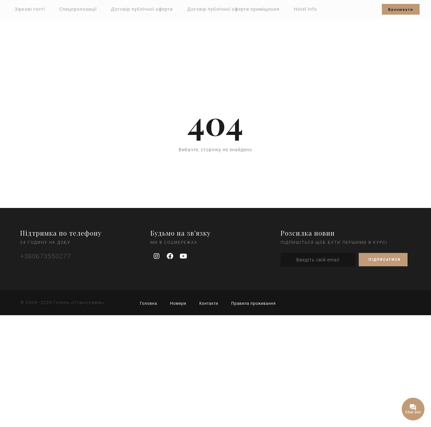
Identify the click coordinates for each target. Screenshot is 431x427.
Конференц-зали (213, 30)
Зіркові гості (30, 9)
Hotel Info (305, 9)
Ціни (290, 30)
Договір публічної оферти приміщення (233, 9)
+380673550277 (45, 256)
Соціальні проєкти (325, 30)
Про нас (150, 30)
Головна (122, 30)
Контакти (367, 30)
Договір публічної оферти (142, 9)
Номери (176, 30)
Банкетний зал (259, 30)
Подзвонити (401, 30)
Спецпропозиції (78, 9)
